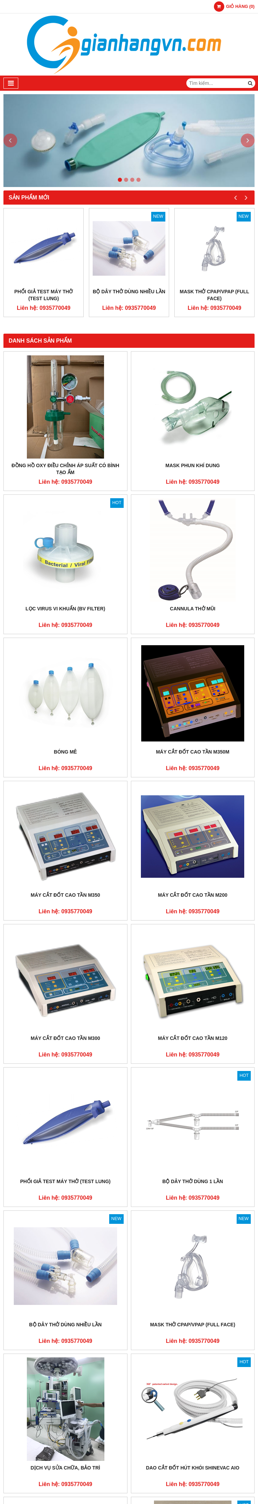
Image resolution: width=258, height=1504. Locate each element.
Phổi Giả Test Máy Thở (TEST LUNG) (43, 295)
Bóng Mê (65, 752)
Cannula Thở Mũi (192, 608)
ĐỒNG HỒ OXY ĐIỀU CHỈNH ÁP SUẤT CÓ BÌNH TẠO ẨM (65, 469)
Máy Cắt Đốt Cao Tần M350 (65, 895)
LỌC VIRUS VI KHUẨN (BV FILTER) (65, 608)
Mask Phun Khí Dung (192, 465)
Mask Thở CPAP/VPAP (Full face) (214, 295)
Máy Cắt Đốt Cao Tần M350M (192, 752)
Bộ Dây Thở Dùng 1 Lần (192, 1181)
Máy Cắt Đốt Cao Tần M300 (65, 1038)
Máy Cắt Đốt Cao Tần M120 (192, 1038)
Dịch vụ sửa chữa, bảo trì (65, 1468)
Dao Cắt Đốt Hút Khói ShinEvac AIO (192, 1468)
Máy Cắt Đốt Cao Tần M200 (192, 895)
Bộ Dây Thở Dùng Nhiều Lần (129, 291)
